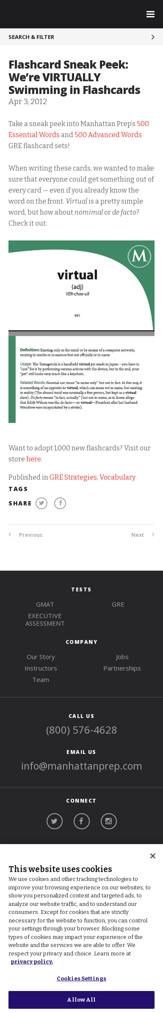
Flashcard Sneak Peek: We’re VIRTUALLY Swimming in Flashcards (74, 77)
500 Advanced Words (108, 135)
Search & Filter (31, 37)
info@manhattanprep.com (81, 766)
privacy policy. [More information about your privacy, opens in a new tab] (32, 961)
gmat (45, 604)
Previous (25, 534)
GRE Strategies (73, 477)
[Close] (153, 856)
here (33, 459)
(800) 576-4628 (81, 730)
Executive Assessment (45, 619)
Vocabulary (117, 477)
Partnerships (122, 668)
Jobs (122, 656)
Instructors (41, 668)
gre (118, 604)
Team (40, 679)
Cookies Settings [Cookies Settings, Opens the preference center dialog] (81, 978)
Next (143, 534)
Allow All (81, 999)
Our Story (41, 656)
